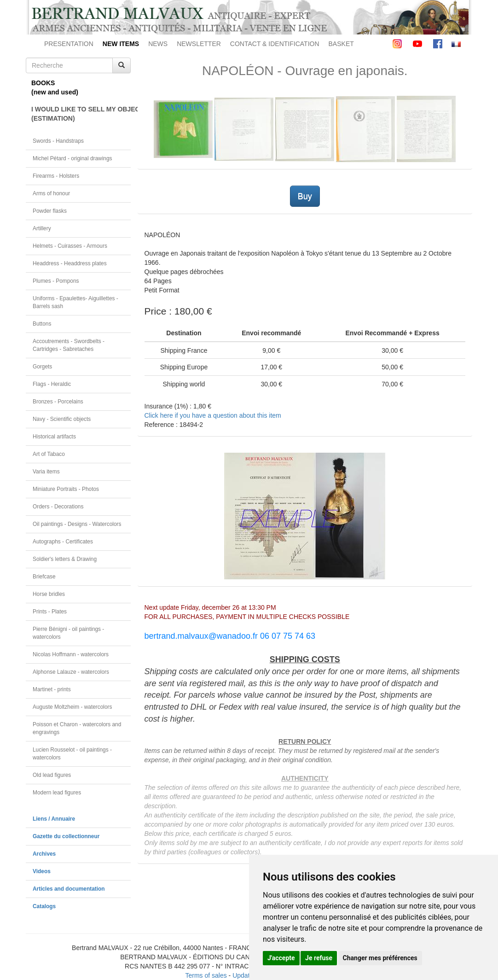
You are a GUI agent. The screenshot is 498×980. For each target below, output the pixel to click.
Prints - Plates (50, 611)
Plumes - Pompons (56, 281)
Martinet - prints (52, 689)
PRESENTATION (68, 43)
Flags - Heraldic (52, 384)
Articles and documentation (69, 889)
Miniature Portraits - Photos (66, 489)
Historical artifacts (54, 436)
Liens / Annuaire (54, 819)
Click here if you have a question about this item (213, 415)
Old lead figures (52, 775)
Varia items (46, 471)
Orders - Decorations (58, 506)
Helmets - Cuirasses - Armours (70, 246)
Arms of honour (51, 193)
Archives (44, 854)
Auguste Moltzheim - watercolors (72, 707)
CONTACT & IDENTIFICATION (274, 43)
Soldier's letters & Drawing (65, 559)
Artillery (42, 228)
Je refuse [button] (318, 958)
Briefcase (44, 576)
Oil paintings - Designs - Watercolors (77, 524)
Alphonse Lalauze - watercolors (71, 672)
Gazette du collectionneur (66, 836)
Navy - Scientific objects (62, 419)
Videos (42, 871)
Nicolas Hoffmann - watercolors (71, 654)
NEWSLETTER (199, 43)
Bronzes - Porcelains (58, 401)
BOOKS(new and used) (54, 87)
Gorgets (42, 366)
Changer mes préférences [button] (380, 958)
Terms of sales (205, 975)
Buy (305, 196)
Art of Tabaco (49, 454)
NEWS (158, 43)
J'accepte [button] (281, 958)
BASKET (341, 43)
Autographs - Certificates (63, 541)
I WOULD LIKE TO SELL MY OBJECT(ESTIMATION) (81, 113)
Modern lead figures (57, 792)
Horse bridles (49, 594)
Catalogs (44, 906)
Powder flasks (50, 211)
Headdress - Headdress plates (70, 263)
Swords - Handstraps (58, 141)
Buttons (42, 324)
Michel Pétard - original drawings (72, 158)
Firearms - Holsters (56, 176)
